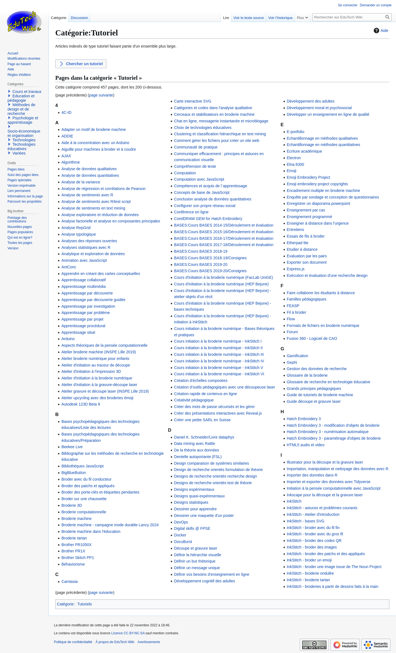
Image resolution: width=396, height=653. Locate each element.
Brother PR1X (73, 551)
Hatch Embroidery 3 (304, 419)
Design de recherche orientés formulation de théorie (218, 469)
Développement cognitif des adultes (204, 581)
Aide (380, 30)
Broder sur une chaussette (83, 499)
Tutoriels (84, 604)
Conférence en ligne (191, 212)
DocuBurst (183, 541)
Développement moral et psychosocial (319, 108)
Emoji (291, 171)
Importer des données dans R (312, 475)
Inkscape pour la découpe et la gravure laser (325, 495)
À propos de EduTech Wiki (114, 642)
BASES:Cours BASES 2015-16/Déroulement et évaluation (223, 232)
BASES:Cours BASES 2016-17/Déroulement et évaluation (223, 238)
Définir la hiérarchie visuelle (197, 555)
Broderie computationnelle (83, 512)
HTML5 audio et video (305, 445)
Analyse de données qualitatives (89, 169)
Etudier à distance (302, 249)
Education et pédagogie (20, 98)
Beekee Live (71, 447)
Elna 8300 (295, 164)
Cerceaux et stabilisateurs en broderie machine (214, 114)
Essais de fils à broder (306, 236)
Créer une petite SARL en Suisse (202, 420)
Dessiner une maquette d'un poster (204, 515)
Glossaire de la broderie (307, 375)
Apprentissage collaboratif (83, 280)
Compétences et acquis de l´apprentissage (210, 186)
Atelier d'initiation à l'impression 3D (91, 371)
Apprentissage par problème (85, 312)
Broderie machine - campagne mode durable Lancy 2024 (109, 525)
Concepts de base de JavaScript (202, 192)
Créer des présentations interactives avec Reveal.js (218, 413)
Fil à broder (296, 312)
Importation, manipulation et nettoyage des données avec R (338, 469)
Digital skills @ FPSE (192, 528)
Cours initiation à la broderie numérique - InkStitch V (218, 367)
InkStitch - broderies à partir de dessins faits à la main (332, 586)
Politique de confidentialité (73, 642)
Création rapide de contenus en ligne (205, 394)
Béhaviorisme (73, 564)
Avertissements (149, 642)
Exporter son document (307, 262)
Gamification (297, 356)
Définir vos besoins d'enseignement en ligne (211, 574)
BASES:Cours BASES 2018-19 (200, 251)
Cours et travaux (27, 91)
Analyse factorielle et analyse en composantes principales (110, 221)
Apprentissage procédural (83, 326)
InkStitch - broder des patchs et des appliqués (326, 554)
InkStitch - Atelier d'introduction (313, 514)
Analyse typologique (78, 234)
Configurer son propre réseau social (204, 205)
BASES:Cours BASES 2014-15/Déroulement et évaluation (223, 225)
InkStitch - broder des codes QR (314, 540)
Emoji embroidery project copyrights (317, 184)
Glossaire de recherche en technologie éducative (328, 382)
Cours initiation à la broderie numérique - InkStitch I (218, 341)
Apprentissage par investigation (88, 306)
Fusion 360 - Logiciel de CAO (312, 338)
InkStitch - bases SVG (305, 521)
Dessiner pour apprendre (195, 509)
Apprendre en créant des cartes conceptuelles (100, 273)
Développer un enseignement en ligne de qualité (328, 114)
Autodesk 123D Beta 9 (80, 404)
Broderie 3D (71, 505)
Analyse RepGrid (75, 227)
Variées (19, 153)
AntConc (68, 267)
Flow (291, 319)
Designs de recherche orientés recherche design (215, 476)
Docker (180, 535)
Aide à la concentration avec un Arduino (95, 142)
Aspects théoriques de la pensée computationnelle (104, 345)
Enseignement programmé (309, 216)
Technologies (23, 140)
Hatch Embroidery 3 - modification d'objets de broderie (333, 425)
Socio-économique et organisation (23, 133)
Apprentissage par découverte (87, 293)
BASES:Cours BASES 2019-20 (200, 264)
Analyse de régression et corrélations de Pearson (103, 188)
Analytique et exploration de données (93, 254)
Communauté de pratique (196, 147)
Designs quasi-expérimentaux (199, 496)
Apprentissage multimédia (83, 286)
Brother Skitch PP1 (77, 557)
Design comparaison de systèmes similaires (211, 463)
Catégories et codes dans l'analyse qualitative (213, 108)
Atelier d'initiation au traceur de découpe (95, 365)
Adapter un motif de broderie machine (93, 129)
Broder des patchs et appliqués (87, 486)
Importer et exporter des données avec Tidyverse (328, 482)
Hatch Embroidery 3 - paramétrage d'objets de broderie (334, 438)
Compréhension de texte (195, 166)
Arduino (68, 339)
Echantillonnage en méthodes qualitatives (322, 138)
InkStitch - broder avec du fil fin (313, 527)
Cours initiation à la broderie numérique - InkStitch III (219, 354)
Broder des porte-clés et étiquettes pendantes (100, 492)
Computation (185, 173)
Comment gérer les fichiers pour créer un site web (216, 140)
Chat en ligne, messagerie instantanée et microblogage (221, 121)
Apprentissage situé (78, 332)
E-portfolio (295, 132)
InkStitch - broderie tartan (308, 580)
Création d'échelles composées (200, 380)
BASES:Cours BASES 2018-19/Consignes (210, 258)
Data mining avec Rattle (194, 443)
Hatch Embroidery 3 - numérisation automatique (328, 431)
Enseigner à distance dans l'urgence (318, 223)
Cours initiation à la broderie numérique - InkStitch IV (219, 361)
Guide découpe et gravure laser (314, 401)
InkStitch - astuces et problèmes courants (322, 508)
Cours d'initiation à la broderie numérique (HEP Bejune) (221, 284)
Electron (294, 158)
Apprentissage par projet (82, 319)
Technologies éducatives (21, 146)
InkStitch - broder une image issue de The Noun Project (334, 566)
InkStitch (294, 501)
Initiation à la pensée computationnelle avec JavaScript (334, 488)
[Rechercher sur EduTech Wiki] (352, 17)
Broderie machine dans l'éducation (90, 531)
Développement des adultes (311, 101)
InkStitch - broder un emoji (309, 560)
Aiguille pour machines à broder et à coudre (98, 149)
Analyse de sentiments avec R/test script (96, 201)
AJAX (66, 156)
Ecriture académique (304, 151)
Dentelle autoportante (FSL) (198, 456)
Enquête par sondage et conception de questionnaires (333, 197)
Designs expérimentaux (194, 489)
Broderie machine (76, 518)
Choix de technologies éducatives (203, 127)
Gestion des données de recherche (317, 369)
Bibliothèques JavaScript (82, 466)
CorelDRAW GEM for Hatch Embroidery (208, 218)
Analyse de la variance (80, 182)
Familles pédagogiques (306, 299)
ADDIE (67, 136)
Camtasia (69, 581)
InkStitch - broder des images (312, 547)
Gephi (292, 362)
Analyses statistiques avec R (85, 247)
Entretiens (295, 229)
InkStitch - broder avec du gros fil (315, 534)
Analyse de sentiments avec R (87, 195)
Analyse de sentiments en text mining (93, 208)
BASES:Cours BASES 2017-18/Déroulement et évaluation (223, 245)
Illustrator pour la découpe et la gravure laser (325, 462)
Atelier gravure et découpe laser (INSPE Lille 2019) (105, 391)
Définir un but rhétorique (194, 561)
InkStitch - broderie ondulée (310, 573)
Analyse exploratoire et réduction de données (100, 215)
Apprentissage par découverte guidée (93, 299)
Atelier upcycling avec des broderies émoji (97, 398)
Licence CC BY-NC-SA (128, 633)
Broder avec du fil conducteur (86, 479)
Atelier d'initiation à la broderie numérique (96, 378)
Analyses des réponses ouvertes (89, 241)
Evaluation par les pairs (307, 256)
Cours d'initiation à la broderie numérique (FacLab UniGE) (223, 277)
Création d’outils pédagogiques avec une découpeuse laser (224, 387)
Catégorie (65, 604)
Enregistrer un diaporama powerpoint (318, 203)
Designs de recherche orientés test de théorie (213, 483)
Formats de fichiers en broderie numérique (323, 325)
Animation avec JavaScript (84, 260)
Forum (292, 332)
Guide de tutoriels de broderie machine (320, 395)
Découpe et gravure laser (195, 548)
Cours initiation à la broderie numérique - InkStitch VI (219, 374)
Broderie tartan (74, 538)
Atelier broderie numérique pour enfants (95, 358)
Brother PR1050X (76, 544)
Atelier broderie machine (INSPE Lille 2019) (98, 352)
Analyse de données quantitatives (90, 175)
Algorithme (70, 162)
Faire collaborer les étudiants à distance (321, 293)
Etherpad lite (298, 243)
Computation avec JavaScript (199, 179)
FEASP (293, 306)
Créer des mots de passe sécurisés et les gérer (214, 406)
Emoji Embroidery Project (308, 177)
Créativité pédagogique (194, 400)
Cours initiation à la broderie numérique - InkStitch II (218, 348)
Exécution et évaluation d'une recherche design (327, 275)
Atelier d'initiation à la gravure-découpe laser (99, 384)
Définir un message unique (197, 568)
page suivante (101, 95)
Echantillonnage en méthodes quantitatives (323, 144)
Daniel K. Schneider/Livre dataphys (204, 437)
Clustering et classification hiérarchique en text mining (220, 134)
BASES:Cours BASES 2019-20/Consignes (210, 271)
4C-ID (66, 112)
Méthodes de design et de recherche (21, 109)
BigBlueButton (73, 472)
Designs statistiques (191, 502)
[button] (9, 91)
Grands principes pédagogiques (314, 388)
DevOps (181, 522)
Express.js (296, 269)
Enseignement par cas (306, 210)
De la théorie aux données (196, 450)
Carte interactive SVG (192, 101)
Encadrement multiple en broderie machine (323, 190)
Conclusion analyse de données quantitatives (212, 199)
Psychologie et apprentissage (22, 120)
